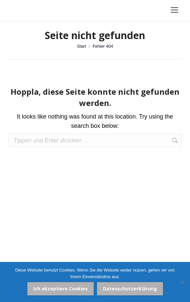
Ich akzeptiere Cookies (60, 288)
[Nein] (181, 282)
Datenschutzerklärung (130, 288)
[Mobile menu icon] (174, 10)
